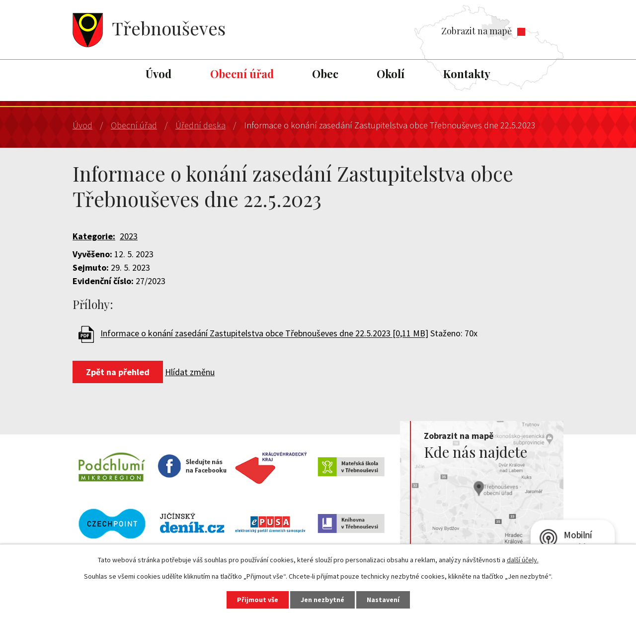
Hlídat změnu (190, 372)
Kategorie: (94, 236)
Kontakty (466, 73)
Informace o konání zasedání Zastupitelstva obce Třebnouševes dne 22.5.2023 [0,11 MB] (264, 333)
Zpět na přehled (118, 372)
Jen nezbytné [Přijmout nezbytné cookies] (322, 599)
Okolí (390, 73)
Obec (325, 73)
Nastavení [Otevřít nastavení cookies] (383, 599)
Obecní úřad (242, 73)
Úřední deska (200, 125)
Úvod (158, 73)
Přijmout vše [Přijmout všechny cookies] (257, 599)
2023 (129, 236)
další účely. (523, 559)
